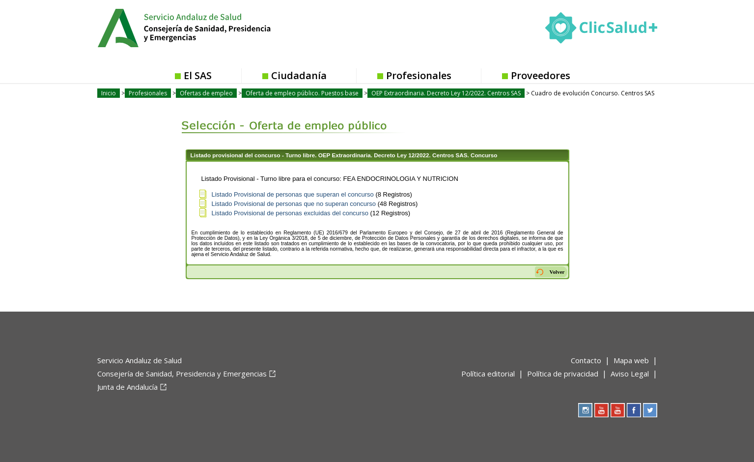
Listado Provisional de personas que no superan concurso (294, 203)
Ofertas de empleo (206, 93)
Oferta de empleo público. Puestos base (302, 93)
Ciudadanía (299, 75)
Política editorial (488, 373)
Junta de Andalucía (127, 387)
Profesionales (418, 75)
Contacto (586, 360)
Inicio (108, 93)
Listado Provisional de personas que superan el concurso (293, 194)
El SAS (198, 75)
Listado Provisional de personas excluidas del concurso (290, 213)
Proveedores (540, 75)
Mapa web (631, 360)
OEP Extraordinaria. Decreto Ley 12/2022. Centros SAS (446, 93)
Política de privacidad (562, 373)
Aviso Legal (630, 373)
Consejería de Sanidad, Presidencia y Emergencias (182, 373)
